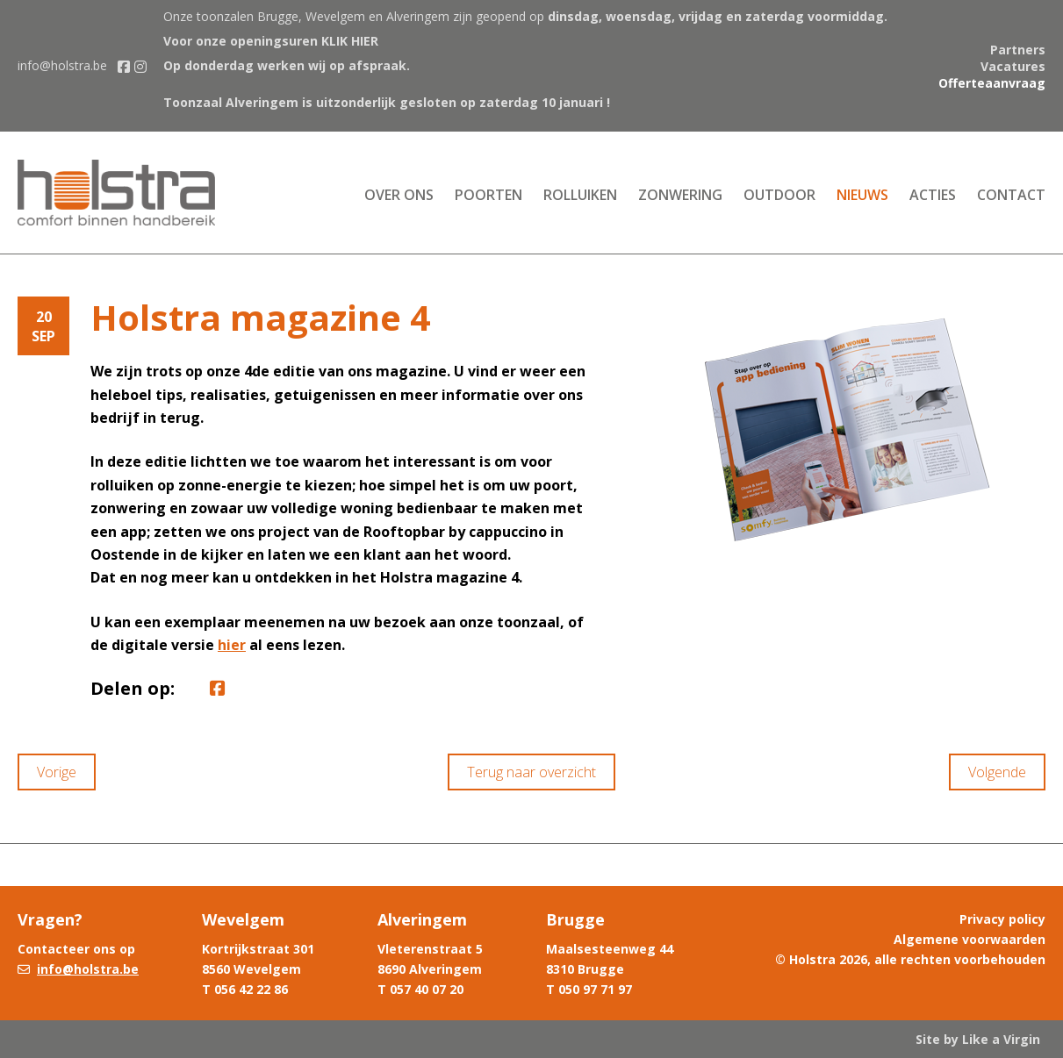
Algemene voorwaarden (969, 939)
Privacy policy (1002, 919)
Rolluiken (580, 194)
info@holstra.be (62, 65)
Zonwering (680, 194)
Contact (1011, 194)
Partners (1017, 49)
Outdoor (779, 194)
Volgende (997, 772)
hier (232, 644)
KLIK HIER (349, 40)
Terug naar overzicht (531, 772)
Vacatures (1012, 66)
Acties (932, 194)
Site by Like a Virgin (978, 1039)
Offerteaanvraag (991, 83)
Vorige (56, 772)
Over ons (399, 194)
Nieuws (862, 194)
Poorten (488, 194)
